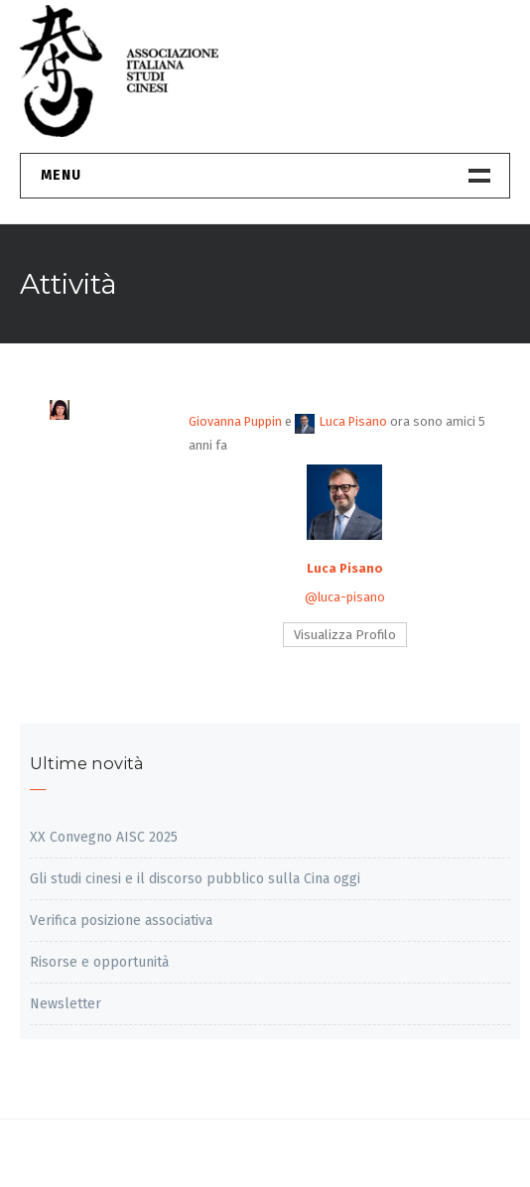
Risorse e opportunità (99, 962)
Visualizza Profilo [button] (345, 634)
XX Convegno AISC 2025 (104, 837)
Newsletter (65, 1003)
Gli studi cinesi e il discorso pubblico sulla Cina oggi (195, 878)
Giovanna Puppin (235, 421)
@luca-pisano (345, 597)
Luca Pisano (341, 421)
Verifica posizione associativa (121, 920)
